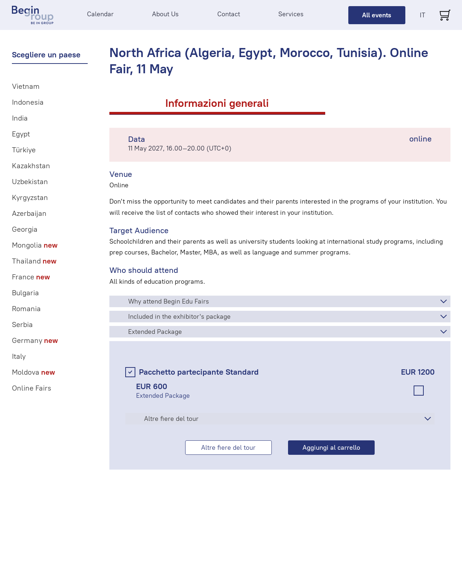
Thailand (34, 261)
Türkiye (24, 149)
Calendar (100, 14)
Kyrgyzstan (30, 197)
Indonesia (28, 102)
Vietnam (26, 86)
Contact (228, 14)
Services (291, 14)
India (20, 118)
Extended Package (155, 332)
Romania (26, 308)
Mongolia (34, 245)
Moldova (33, 372)
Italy (19, 356)
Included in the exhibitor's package (179, 317)
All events (376, 15)
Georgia (25, 229)
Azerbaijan (29, 213)
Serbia (22, 324)
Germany (35, 340)
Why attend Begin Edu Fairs (168, 301)
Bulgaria (25, 292)
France (31, 277)
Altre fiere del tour (171, 419)
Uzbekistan (30, 181)
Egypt (21, 134)
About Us (165, 14)
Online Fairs (31, 388)
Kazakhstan (31, 165)
